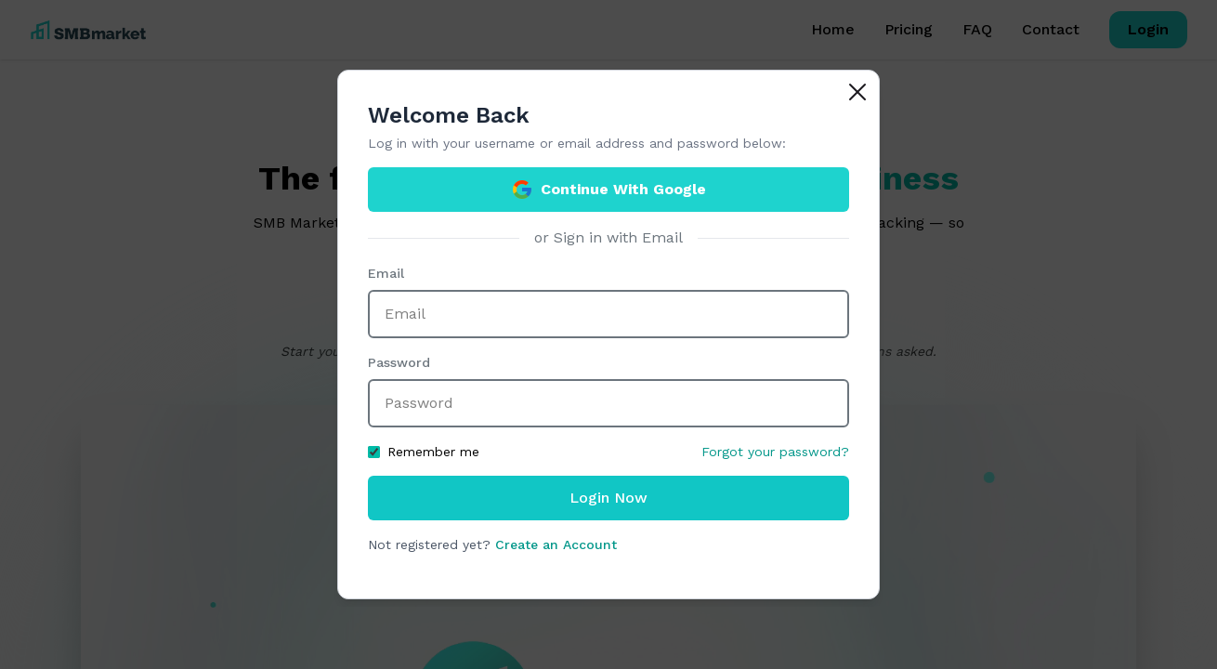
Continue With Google (608, 189)
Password (399, 362)
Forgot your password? (775, 451)
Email (386, 273)
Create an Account (556, 544)
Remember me (423, 451)
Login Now (608, 497)
